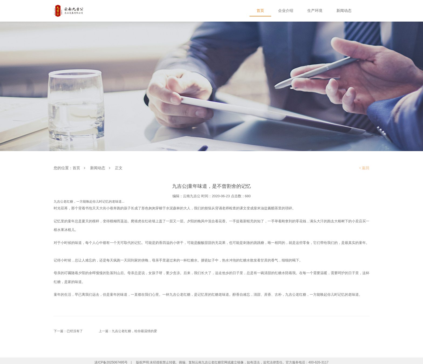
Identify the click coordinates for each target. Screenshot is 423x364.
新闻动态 (97, 168)
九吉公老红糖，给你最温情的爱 (134, 331)
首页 (76, 168)
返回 (364, 168)
